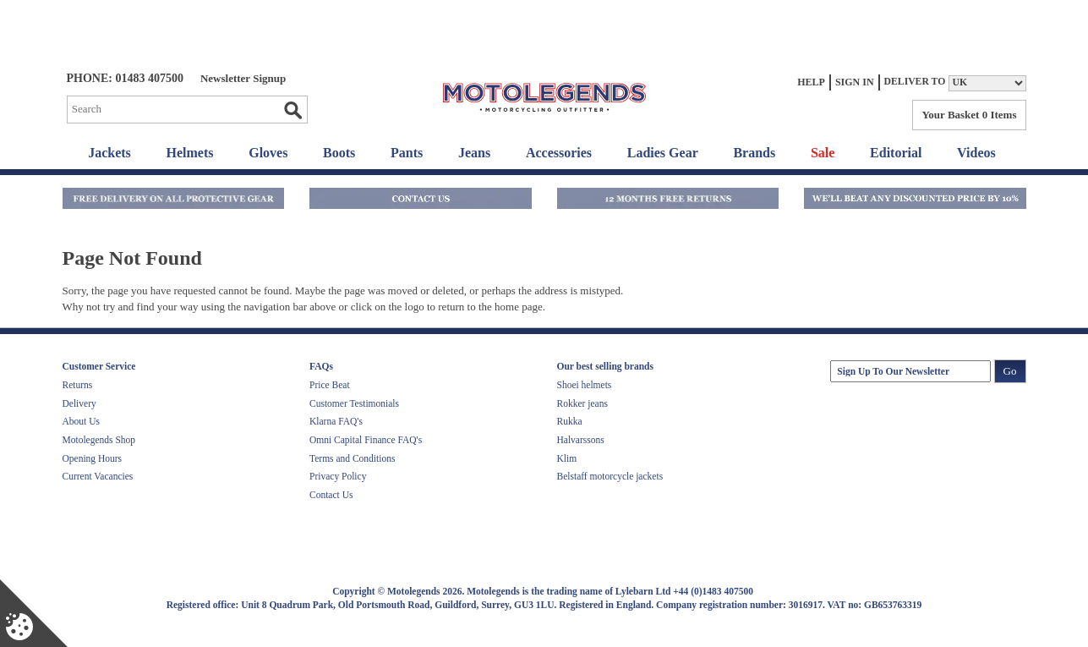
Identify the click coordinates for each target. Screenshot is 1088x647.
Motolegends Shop (99, 440)
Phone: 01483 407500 (125, 78)
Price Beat (329, 385)
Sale (822, 152)
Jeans (474, 152)
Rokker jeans (582, 403)
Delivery (79, 403)
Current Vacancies (98, 476)
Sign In (854, 82)
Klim (567, 458)
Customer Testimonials (354, 403)
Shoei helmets (584, 385)
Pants (407, 152)
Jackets (109, 152)
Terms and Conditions (352, 458)
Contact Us (331, 495)
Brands (754, 152)
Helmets (190, 152)
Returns (78, 385)
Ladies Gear (662, 152)
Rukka (569, 421)
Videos (976, 152)
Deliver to (915, 81)
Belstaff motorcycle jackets (610, 476)
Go (292, 110)
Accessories (559, 152)
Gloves (268, 152)
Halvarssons (580, 440)
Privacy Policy (337, 476)
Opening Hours (93, 458)
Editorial (895, 152)
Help (811, 82)
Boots (339, 152)
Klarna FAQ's (336, 421)
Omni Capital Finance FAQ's (365, 440)
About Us (81, 421)
